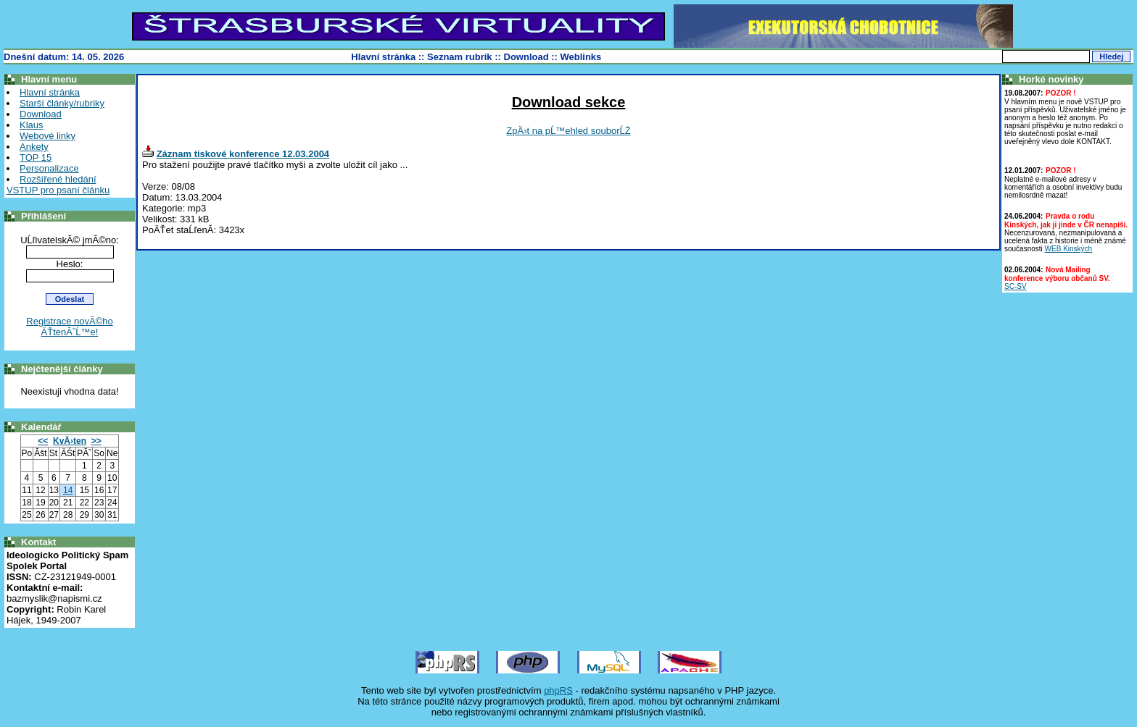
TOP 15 (35, 157)
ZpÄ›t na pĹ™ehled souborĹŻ (568, 130)
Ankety (34, 146)
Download (526, 56)
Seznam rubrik (459, 56)
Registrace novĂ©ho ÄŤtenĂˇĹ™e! (69, 326)
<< (43, 441)
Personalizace (49, 168)
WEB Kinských (1069, 249)
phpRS (558, 690)
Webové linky (47, 135)
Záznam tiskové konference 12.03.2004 (243, 153)
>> (96, 441)
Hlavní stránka (383, 56)
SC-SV (1015, 286)
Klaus (32, 124)
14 (68, 490)
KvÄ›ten (69, 441)
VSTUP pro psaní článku (58, 190)
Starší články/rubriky (62, 103)
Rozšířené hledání (58, 179)
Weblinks (581, 56)
